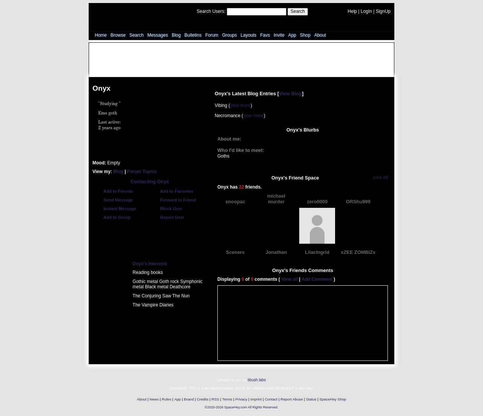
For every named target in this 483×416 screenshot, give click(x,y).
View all (289, 279)
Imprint (256, 399)
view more (240, 105)
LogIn (366, 11)
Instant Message (116, 208)
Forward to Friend (174, 200)
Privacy (241, 399)
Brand (189, 399)
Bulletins (193, 35)
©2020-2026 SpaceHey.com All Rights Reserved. (241, 407)
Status (311, 399)
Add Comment (316, 279)
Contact (271, 399)
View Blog (290, 93)
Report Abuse (291, 399)
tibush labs (257, 380)
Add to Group (113, 217)
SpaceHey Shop (333, 399)
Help (352, 11)
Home (101, 35)
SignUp (383, 11)
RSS (215, 399)
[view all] (380, 177)
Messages (157, 35)
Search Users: (211, 11)
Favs (265, 35)
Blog (176, 35)
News (154, 399)
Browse (118, 35)
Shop (305, 35)
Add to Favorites (173, 191)
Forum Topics (142, 171)
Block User (167, 208)
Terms (227, 399)
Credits (203, 399)
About (320, 35)
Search (298, 11)
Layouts (249, 35)
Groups (229, 35)
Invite (279, 35)
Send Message (114, 200)
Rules (166, 399)
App (292, 35)
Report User (168, 217)
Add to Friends (114, 191)
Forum (211, 35)
